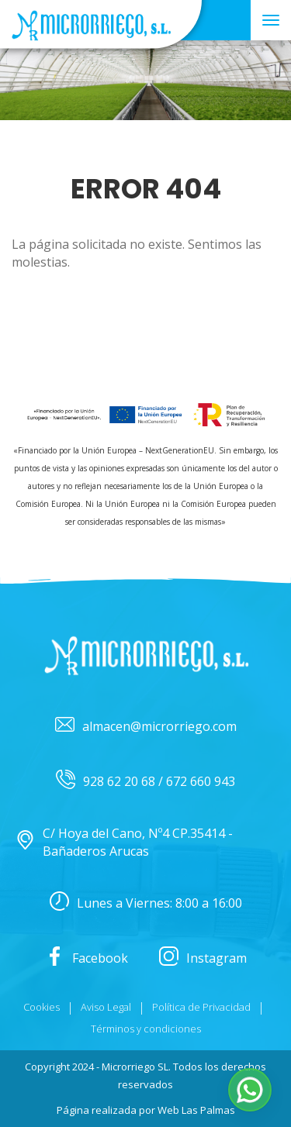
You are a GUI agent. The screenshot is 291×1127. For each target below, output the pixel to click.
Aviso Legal (106, 1007)
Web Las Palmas (196, 1110)
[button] (249, 1089)
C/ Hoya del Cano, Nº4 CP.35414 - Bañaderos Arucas (124, 842)
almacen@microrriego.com (146, 727)
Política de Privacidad (201, 1007)
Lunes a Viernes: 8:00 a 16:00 (146, 903)
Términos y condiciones (146, 1029)
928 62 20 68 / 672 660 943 (145, 782)
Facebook (86, 958)
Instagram (203, 958)
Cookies (41, 1007)
